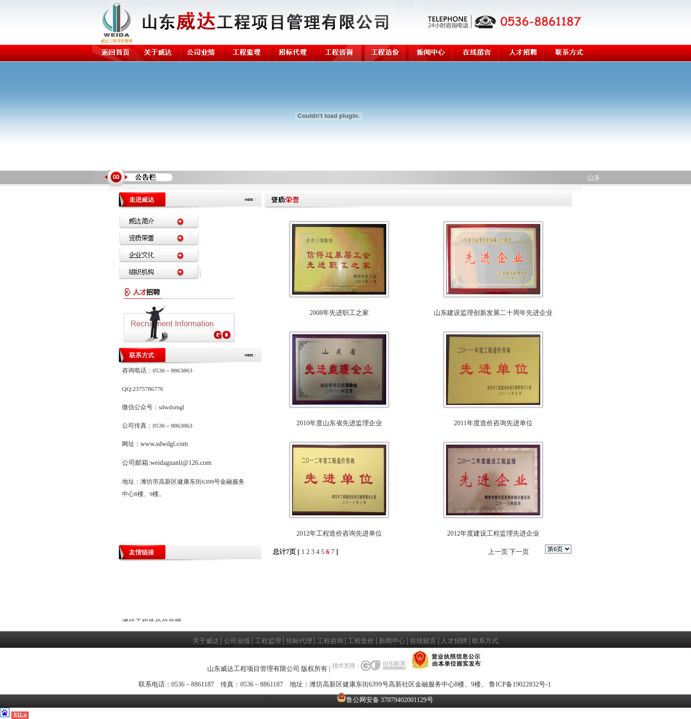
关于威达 (206, 641)
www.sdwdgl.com (164, 443)
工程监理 (268, 641)
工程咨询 (330, 641)
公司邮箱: (136, 462)
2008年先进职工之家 (339, 312)
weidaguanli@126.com (180, 462)
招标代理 (299, 641)
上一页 (498, 551)
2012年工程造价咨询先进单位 (339, 533)
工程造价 (361, 641)
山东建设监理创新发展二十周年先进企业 (493, 312)
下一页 (519, 551)
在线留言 (423, 641)
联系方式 (485, 641)
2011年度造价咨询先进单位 (493, 423)
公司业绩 (237, 641)
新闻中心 (392, 641)
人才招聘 (454, 641)
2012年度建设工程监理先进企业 (493, 533)
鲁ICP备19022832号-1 (520, 684)
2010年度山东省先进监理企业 (339, 423)
